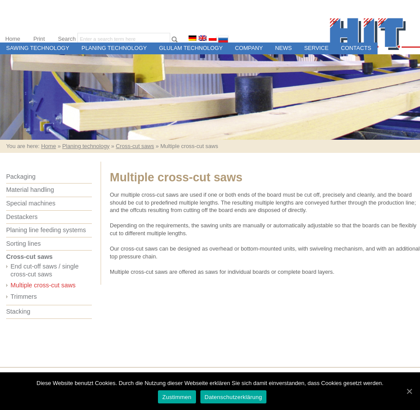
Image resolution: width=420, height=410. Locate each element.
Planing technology (114, 48)
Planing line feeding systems (46, 229)
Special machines (31, 203)
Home (12, 38)
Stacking (18, 311)
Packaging (20, 176)
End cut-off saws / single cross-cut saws (44, 270)
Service (316, 48)
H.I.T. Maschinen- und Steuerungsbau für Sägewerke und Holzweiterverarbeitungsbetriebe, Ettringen (375, 34)
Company (249, 48)
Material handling (30, 189)
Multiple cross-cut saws (43, 285)
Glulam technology (191, 48)
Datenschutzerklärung (233, 397)
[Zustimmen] (409, 391)
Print (39, 38)
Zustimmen (177, 397)
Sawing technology (37, 48)
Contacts (356, 48)
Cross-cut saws (135, 146)
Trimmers (23, 296)
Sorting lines (23, 243)
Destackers (22, 216)
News (283, 48)
